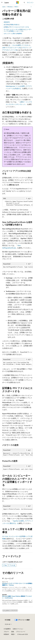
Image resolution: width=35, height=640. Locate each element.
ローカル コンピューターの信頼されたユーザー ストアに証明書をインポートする (18, 30)
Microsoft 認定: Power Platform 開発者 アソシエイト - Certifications (17, 597)
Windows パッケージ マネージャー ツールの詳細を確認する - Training (17, 584)
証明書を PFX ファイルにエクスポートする (16, 27)
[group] (17, 203)
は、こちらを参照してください (19, 45)
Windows (10, 7)
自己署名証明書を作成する (11, 24)
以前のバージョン (18, 629)
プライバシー (20, 631)
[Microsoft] (17, 2)
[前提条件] (7, 22)
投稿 (12, 631)
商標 (12, 634)
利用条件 (6, 634)
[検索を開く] (24, 2)
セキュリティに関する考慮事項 (13, 33)
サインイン (30, 2)
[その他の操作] (31, 6)
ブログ (6, 631)
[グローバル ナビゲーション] (2, 2)
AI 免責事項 (7, 629)
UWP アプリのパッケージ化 (11, 48)
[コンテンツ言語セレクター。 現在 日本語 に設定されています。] (7, 619)
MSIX (16, 7)
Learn (3, 7)
